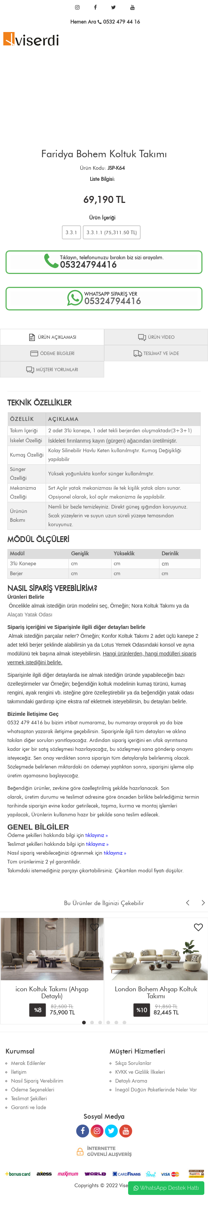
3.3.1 (71, 232)
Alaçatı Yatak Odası (29, 615)
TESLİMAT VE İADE (156, 353)
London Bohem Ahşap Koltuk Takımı (156, 992)
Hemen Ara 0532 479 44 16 (105, 22)
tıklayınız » (96, 835)
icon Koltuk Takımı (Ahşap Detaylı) (51, 992)
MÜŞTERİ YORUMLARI (52, 370)
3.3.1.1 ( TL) (112, 232)
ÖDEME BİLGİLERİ (52, 353)
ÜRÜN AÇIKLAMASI (52, 337)
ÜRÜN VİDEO (156, 337)
